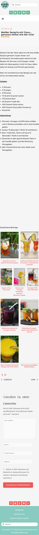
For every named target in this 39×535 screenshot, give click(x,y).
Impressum (19, 510)
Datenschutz (19, 514)
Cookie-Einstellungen (19, 518)
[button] (2, 18)
